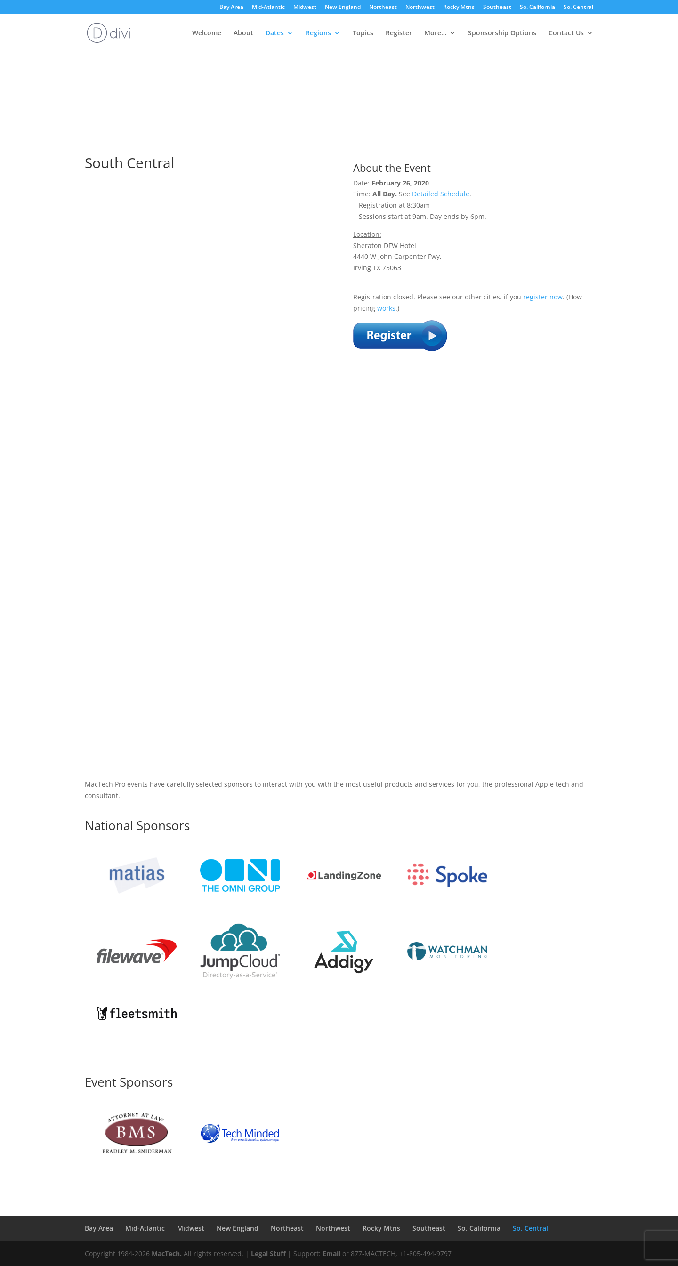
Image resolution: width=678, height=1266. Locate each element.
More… (435, 33)
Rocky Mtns (459, 7)
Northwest (420, 7)
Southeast (497, 7)
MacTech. (167, 1253)
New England (343, 7)
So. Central (578, 7)
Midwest (304, 7)
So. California (537, 7)
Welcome (206, 33)
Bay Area (231, 7)
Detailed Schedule (440, 193)
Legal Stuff (268, 1253)
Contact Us (566, 33)
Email (331, 1253)
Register (399, 33)
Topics (363, 33)
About (243, 33)
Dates (275, 33)
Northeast (383, 7)
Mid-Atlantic (268, 7)
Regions (318, 33)
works (386, 308)
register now (543, 296)
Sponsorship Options (502, 33)
